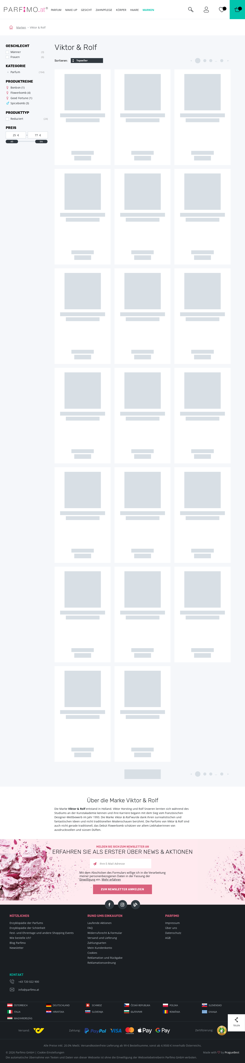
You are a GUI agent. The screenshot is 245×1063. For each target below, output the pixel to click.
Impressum (172, 923)
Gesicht (86, 10)
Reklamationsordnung (101, 963)
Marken (21, 27)
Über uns (171, 928)
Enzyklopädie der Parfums (26, 923)
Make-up (71, 10)
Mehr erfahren (111, 879)
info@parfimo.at (28, 989)
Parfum (56, 10)
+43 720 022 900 (28, 981)
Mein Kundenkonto (99, 948)
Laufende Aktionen (99, 923)
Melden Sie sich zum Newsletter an (122, 850)
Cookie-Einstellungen (50, 1052)
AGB (168, 938)
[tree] (25, 72)
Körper (121, 10)
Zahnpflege (104, 10)
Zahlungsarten (96, 943)
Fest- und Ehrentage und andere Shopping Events (42, 933)
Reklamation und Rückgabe (104, 958)
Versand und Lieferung (102, 938)
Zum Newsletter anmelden (122, 889)
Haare (134, 10)
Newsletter (17, 948)
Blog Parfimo (18, 943)
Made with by (221, 1052)
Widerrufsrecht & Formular (104, 933)
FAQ (90, 928)
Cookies (92, 953)
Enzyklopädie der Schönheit (27, 928)
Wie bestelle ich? (20, 938)
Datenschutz (173, 933)
